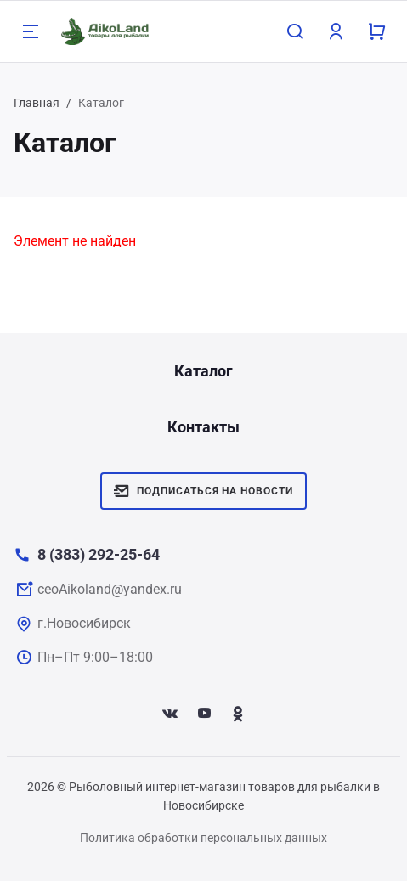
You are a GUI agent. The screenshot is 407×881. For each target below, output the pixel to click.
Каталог (203, 371)
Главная (36, 103)
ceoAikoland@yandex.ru (109, 589)
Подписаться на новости (203, 491)
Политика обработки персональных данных (203, 837)
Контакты (203, 427)
